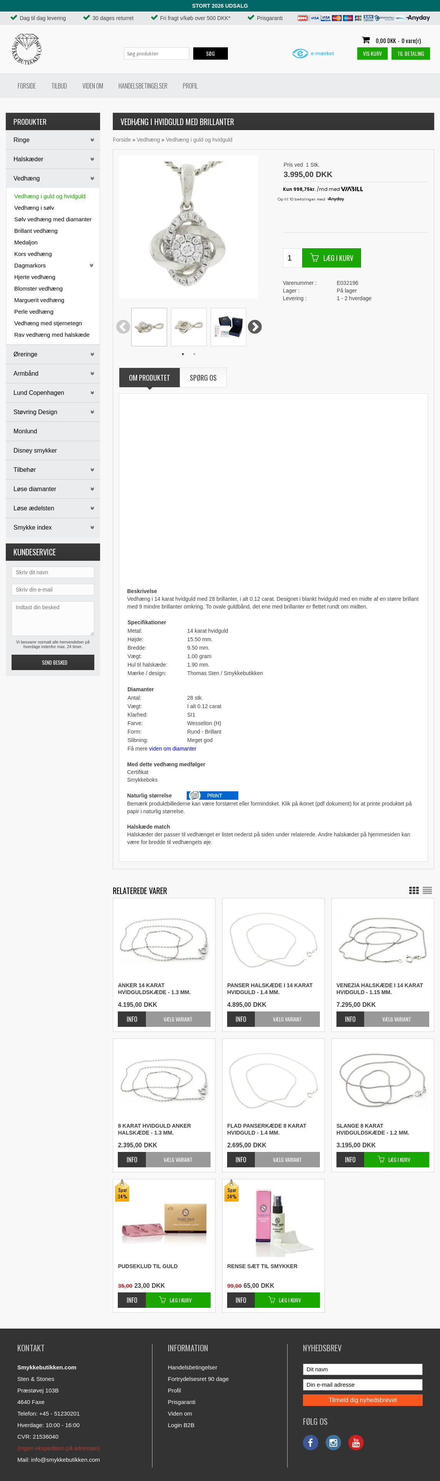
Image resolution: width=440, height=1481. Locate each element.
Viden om (92, 85)
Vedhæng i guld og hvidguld (49, 196)
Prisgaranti (182, 1402)
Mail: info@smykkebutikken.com (58, 1459)
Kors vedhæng (33, 254)
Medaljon (26, 242)
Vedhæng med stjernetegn (48, 323)
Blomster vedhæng (38, 288)
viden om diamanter (172, 749)
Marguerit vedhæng (39, 300)
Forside (27, 85)
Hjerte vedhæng (34, 277)
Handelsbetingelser (143, 85)
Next (254, 327)
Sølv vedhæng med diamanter (53, 219)
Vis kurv (372, 53)
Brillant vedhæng (36, 230)
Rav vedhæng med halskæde (52, 334)
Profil (190, 85)
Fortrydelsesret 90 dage (198, 1379)
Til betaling (410, 53)
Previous (123, 327)
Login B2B (181, 1425)
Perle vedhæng (34, 311)
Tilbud (59, 85)
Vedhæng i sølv (34, 207)
